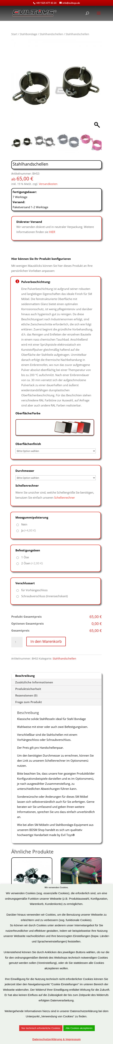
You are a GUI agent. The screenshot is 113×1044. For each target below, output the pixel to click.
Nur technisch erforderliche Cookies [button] (40, 1028)
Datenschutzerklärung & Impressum (56, 1039)
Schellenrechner (64, 497)
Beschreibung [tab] (25, 676)
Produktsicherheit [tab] (28, 689)
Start (14, 34)
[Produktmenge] (17, 642)
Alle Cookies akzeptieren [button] (79, 1028)
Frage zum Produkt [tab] (28, 702)
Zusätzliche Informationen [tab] (34, 682)
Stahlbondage (28, 34)
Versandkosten (48, 184)
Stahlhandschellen (51, 34)
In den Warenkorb (46, 641)
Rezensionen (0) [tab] (26, 695)
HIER (52, 232)
